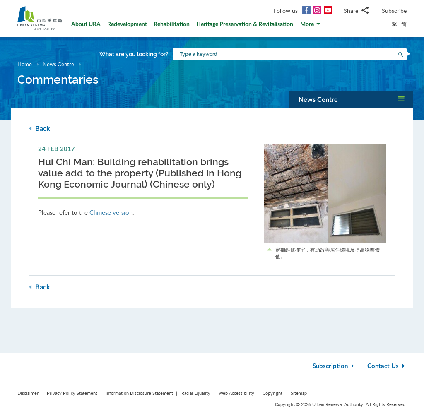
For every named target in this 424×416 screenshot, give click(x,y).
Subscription (334, 366)
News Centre (58, 64)
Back (39, 128)
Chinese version (110, 212)
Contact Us (387, 366)
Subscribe (394, 10)
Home (24, 64)
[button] (310, 26)
